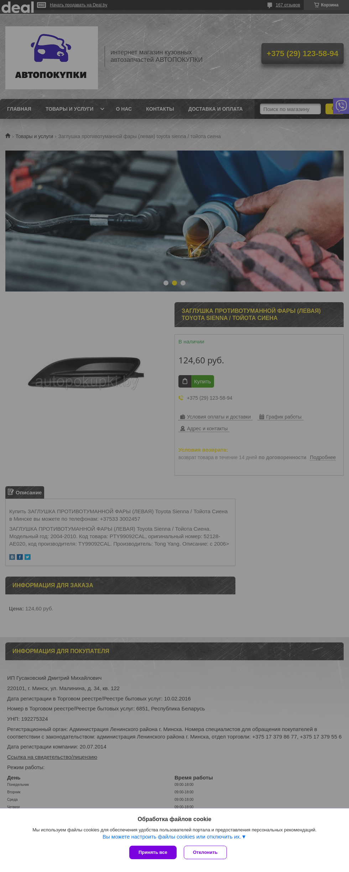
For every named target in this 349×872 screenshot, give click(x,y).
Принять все (153, 852)
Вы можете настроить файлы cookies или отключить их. (172, 837)
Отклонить (205, 852)
